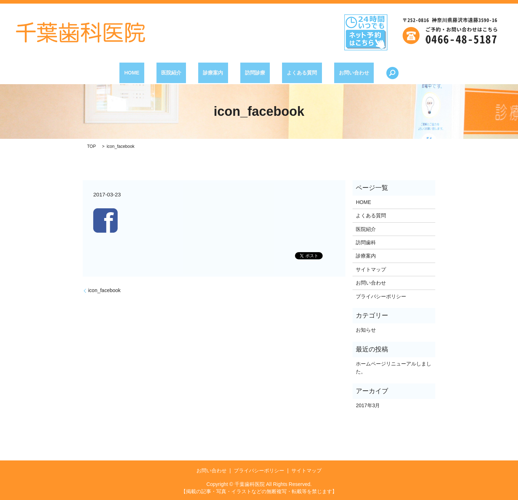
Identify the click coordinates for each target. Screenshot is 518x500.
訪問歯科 (366, 242)
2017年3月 (368, 405)
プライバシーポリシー (381, 296)
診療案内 (218, 73)
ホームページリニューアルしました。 (393, 367)
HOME (156, 73)
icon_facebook (104, 290)
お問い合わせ (330, 73)
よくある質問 (287, 73)
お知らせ (366, 330)
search (363, 73)
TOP (91, 146)
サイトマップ (371, 269)
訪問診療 (250, 73)
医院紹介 (186, 73)
